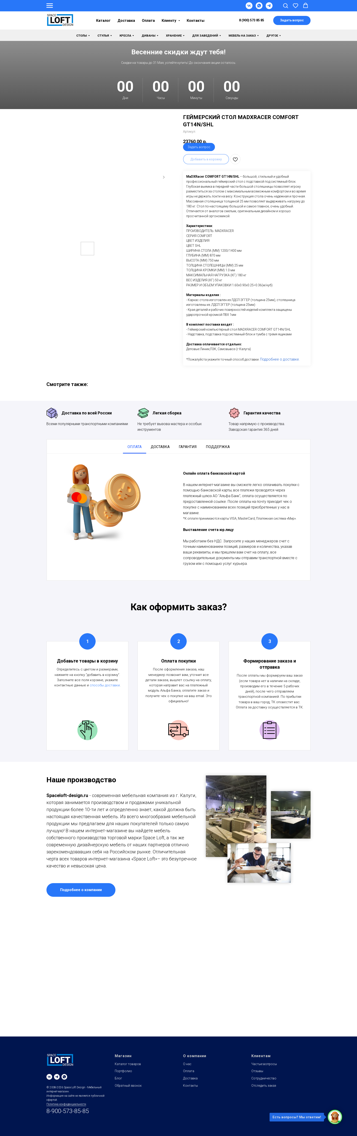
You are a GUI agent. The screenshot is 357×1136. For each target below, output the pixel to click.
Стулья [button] (103, 35)
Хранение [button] (174, 35)
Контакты (195, 20)
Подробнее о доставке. (280, 359)
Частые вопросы (264, 1064)
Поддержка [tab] (218, 447)
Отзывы (257, 1071)
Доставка (126, 20)
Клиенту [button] (169, 20)
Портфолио (123, 1071)
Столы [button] (81, 35)
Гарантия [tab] (188, 447)
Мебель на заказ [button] (242, 35)
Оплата (148, 20)
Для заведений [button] (205, 35)
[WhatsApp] (259, 8)
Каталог (103, 20)
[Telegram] (269, 8)
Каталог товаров (128, 1064)
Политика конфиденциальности (66, 1104)
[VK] (249, 8)
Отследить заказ (263, 1085)
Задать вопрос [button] (199, 147)
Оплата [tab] (135, 447)
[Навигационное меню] (49, 5)
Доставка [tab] (160, 447)
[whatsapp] (64, 1077)
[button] (285, 5)
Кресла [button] (125, 35)
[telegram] (57, 1077)
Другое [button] (272, 35)
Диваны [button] (149, 35)
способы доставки (105, 685)
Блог (118, 1078)
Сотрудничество (263, 1078)
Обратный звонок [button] (128, 1085)
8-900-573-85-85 (67, 1111)
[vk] (49, 1077)
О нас (187, 1064)
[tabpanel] (178, 517)
